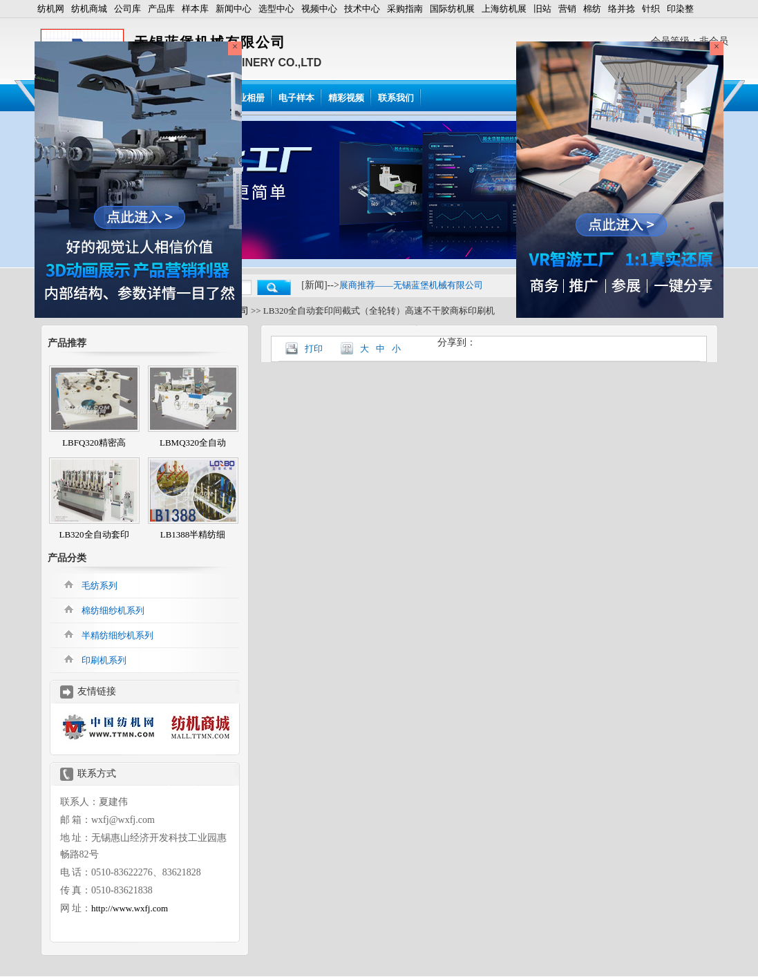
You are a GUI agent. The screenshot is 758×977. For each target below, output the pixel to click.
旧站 (542, 8)
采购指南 (405, 8)
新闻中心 (234, 8)
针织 (651, 8)
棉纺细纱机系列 (113, 610)
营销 (567, 8)
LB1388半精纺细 (193, 534)
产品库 (161, 8)
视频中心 (319, 8)
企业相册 (247, 98)
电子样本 (296, 98)
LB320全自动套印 (94, 534)
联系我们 (396, 98)
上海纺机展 (504, 8)
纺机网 (50, 8)
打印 (314, 348)
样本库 (195, 8)
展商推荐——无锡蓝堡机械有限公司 (411, 285)
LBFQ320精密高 (94, 442)
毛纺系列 (99, 585)
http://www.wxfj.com (129, 908)
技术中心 (362, 8)
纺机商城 (89, 8)
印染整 (680, 8)
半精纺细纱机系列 (117, 635)
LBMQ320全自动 (193, 442)
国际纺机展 (452, 8)
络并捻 (621, 8)
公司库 (127, 8)
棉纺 (592, 8)
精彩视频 (346, 98)
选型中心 (276, 8)
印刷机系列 (104, 660)
